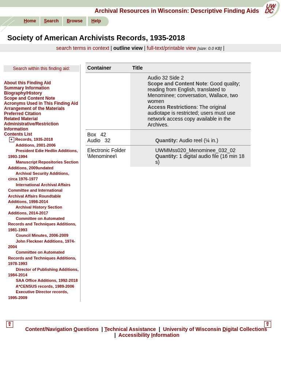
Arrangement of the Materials (34, 108)
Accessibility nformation (148, 335)
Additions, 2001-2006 (36, 145)
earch (51, 20)
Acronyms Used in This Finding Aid (41, 103)
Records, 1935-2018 (34, 139)
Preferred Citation (22, 113)
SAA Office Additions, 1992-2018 (47, 280)
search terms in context (82, 48)
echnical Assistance (130, 329)
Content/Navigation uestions (62, 329)
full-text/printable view (171, 48)
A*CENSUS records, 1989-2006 (45, 286)
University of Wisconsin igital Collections (214, 329)
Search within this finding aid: (41, 68)
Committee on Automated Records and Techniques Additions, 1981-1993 (42, 224)
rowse (74, 20)
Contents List (18, 134)
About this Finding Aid (27, 82)
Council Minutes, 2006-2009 (42, 235)
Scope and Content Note (29, 98)
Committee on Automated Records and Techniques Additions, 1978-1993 (42, 258)
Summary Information (26, 88)
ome (30, 20)
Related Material (21, 118)
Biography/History (23, 93)
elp (96, 20)
